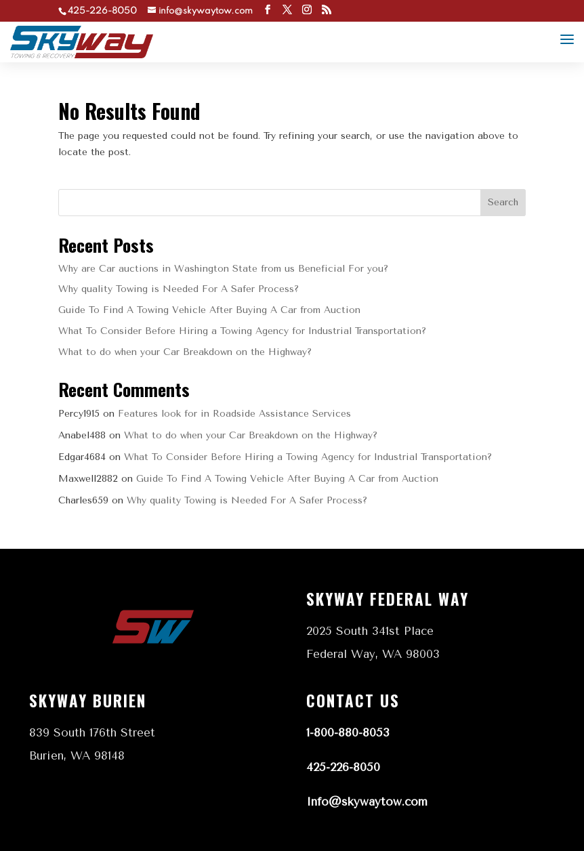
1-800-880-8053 (348, 732)
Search (503, 202)
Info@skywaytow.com (366, 801)
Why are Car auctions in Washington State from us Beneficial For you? (223, 268)
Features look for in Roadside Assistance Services (234, 413)
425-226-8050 (343, 767)
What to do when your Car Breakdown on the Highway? (185, 352)
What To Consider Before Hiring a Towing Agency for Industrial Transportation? (242, 331)
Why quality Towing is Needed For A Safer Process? (178, 289)
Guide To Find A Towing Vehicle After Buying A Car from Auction (209, 310)
